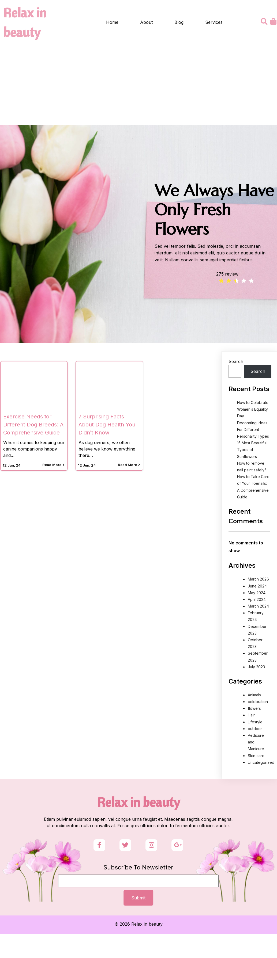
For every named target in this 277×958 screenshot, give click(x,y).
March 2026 (258, 580)
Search (236, 362)
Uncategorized (261, 763)
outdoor (255, 729)
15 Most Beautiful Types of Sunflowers (252, 450)
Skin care (256, 756)
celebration (258, 702)
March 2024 (258, 607)
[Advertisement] (138, 85)
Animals (254, 695)
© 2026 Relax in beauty (138, 931)
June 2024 (257, 587)
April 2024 (257, 600)
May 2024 (256, 593)
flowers (254, 709)
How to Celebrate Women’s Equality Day (252, 410)
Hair (251, 716)
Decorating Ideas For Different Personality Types (253, 430)
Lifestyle (255, 722)
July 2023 (256, 667)
